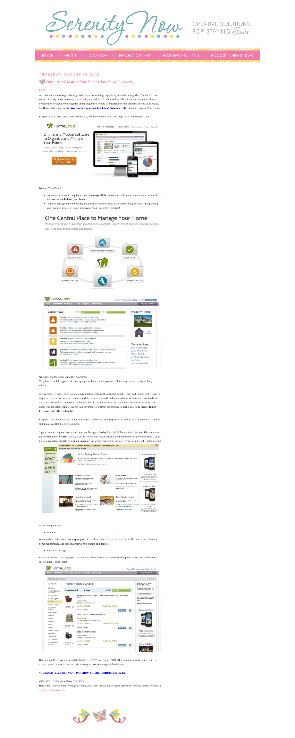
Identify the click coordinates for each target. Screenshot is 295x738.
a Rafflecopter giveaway (52, 689)
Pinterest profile (113, 539)
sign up (46, 664)
